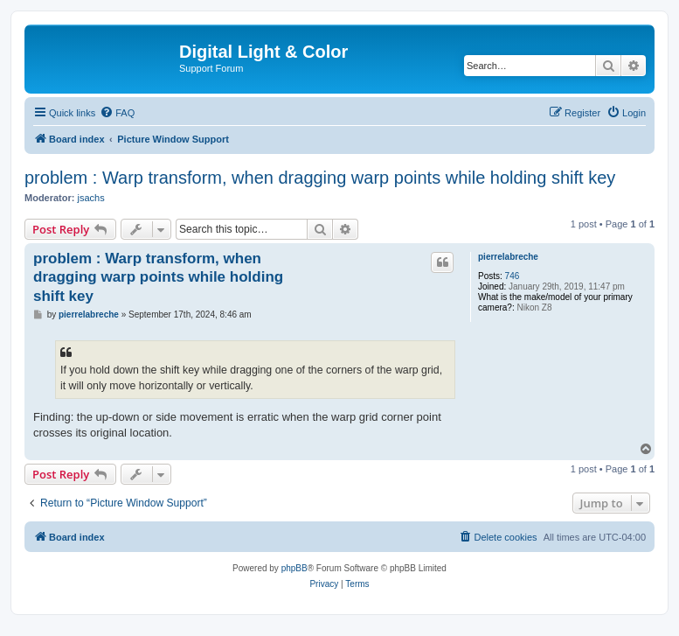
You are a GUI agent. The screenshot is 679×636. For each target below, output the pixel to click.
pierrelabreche (508, 257)
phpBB (294, 568)
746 (512, 276)
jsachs (91, 197)
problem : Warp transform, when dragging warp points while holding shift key (319, 177)
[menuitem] (117, 112)
